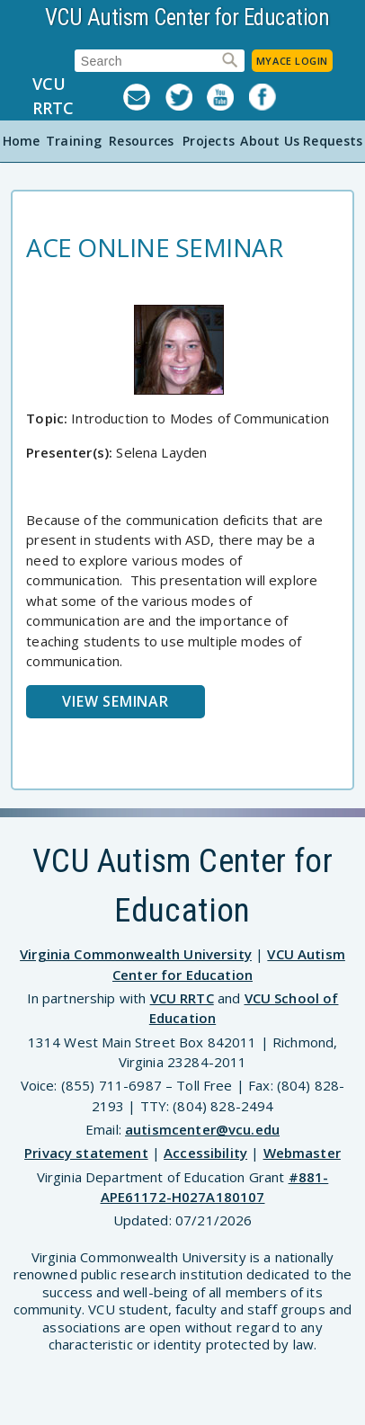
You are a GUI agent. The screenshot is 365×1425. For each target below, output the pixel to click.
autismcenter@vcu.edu (202, 1129)
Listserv (144, 97)
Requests (332, 140)
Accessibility (205, 1153)
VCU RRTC (53, 96)
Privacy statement (86, 1153)
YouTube (228, 97)
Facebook (270, 97)
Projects (208, 140)
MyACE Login (292, 60)
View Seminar (115, 701)
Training (74, 140)
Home (21, 140)
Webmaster (302, 1153)
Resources (141, 140)
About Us (269, 140)
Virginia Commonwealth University (136, 954)
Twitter (186, 97)
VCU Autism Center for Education (187, 17)
